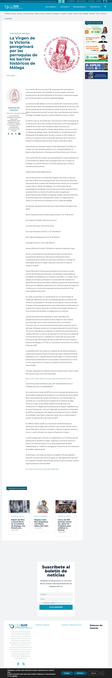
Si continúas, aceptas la (54, 603)
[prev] (59, 1)
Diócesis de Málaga (20, 33)
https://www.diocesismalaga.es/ (13, 113)
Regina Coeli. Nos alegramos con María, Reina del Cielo (41, 523)
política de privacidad (63, 603)
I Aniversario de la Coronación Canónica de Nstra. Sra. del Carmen (37, 1)
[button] (105, 6)
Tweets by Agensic (42, 625)
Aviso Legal (76, 675)
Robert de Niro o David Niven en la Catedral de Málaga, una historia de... (18, 524)
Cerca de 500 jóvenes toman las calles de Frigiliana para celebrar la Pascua (65, 525)
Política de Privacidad (65, 675)
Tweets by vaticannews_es (71, 625)
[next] (63, 1)
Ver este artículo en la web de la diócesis (42, 469)
